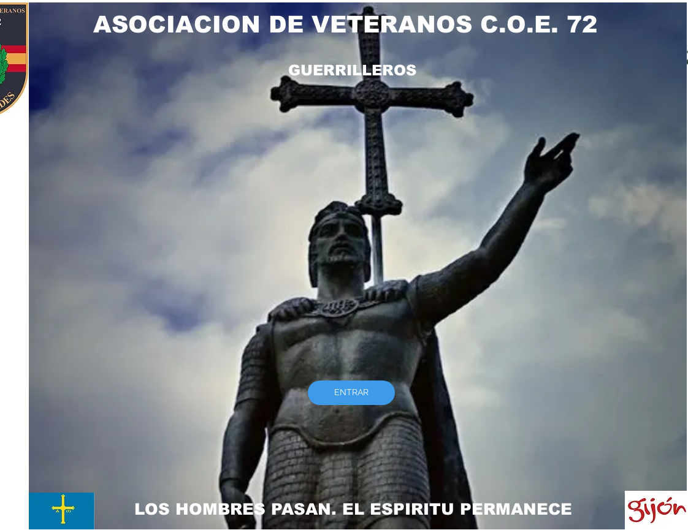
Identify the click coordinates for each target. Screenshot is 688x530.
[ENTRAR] (351, 392)
